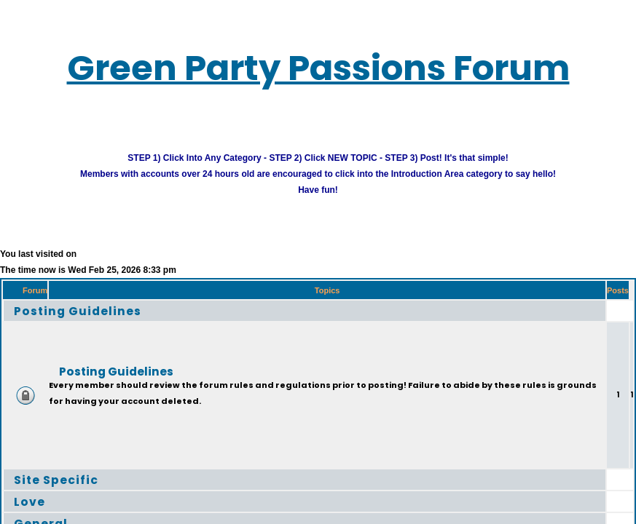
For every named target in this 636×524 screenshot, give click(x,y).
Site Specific (56, 479)
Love (29, 501)
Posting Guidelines (77, 310)
